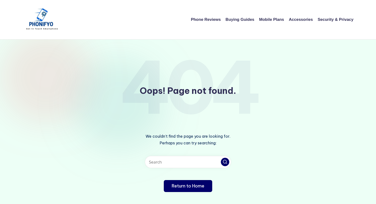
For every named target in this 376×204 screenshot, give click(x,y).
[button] (225, 162)
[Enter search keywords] (188, 162)
